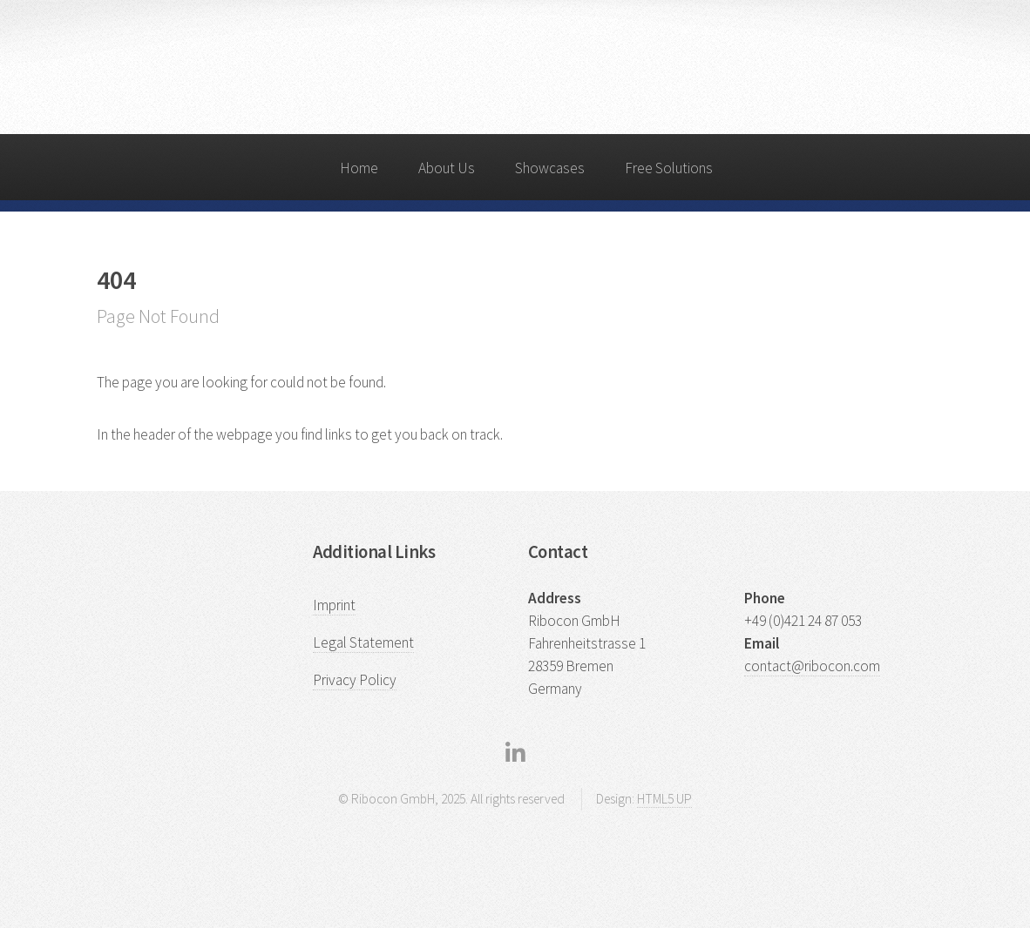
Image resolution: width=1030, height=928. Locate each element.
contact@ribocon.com (812, 666)
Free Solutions (669, 168)
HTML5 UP (664, 798)
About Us (446, 168)
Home (359, 168)
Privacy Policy (354, 679)
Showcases (550, 168)
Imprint (334, 605)
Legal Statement (363, 642)
